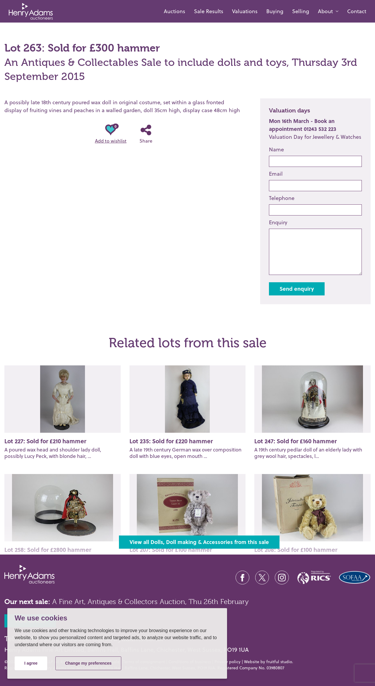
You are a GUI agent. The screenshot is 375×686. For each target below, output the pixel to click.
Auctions (174, 11)
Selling (300, 11)
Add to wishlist (111, 134)
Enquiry (278, 222)
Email (276, 173)
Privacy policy (227, 662)
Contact (356, 11)
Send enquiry (296, 288)
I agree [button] (31, 663)
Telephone (281, 198)
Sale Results (208, 11)
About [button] (325, 11)
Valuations (245, 11)
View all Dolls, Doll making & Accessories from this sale (199, 542)
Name (276, 149)
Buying (274, 11)
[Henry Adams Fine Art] (28, 11)
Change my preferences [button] (88, 663)
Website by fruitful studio (268, 662)
